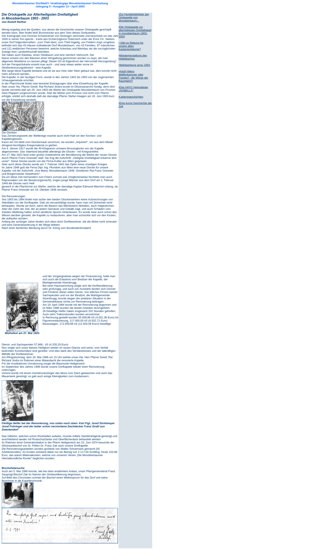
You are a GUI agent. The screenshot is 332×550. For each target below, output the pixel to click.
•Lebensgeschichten (131, 96)
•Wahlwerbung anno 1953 (134, 65)
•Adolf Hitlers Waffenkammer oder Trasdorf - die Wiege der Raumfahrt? (133, 76)
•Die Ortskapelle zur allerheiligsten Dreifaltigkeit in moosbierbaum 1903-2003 (135, 31)
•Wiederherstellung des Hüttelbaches (133, 57)
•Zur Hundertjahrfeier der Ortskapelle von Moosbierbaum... (134, 17)
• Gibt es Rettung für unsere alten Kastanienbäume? (131, 46)
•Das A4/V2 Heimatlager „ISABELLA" (133, 89)
